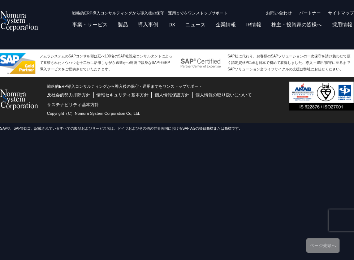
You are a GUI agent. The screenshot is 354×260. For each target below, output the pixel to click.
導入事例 (148, 24)
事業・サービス (90, 24)
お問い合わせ (279, 13)
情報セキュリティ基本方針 (122, 95)
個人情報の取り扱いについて (223, 95)
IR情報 (253, 24)
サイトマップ (341, 13)
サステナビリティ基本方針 (73, 104)
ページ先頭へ (323, 245)
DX (171, 24)
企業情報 (226, 24)
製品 (123, 24)
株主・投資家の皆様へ (296, 24)
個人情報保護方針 (172, 95)
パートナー (310, 13)
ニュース (195, 24)
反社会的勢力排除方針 (68, 95)
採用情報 (342, 24)
